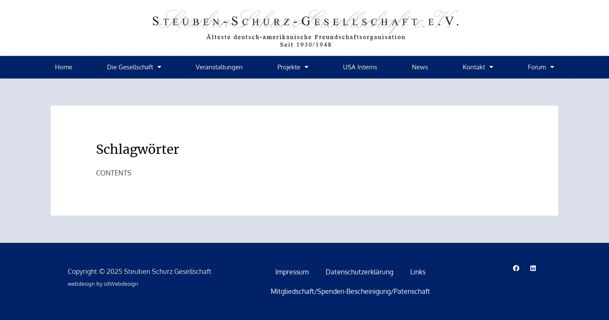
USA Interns (360, 67)
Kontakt (478, 67)
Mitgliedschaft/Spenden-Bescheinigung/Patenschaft (350, 291)
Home (63, 67)
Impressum (292, 272)
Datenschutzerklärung (359, 272)
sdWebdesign (121, 283)
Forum (541, 67)
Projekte (292, 67)
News (420, 67)
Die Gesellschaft (134, 67)
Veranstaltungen (219, 67)
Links (417, 272)
